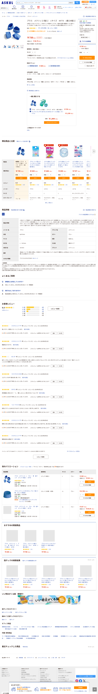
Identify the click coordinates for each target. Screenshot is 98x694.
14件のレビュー (5, 310)
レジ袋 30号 (54, 657)
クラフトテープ (30, 657)
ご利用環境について (45, 676)
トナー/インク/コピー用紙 (27, 626)
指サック (30, 12)
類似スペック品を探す (23, 141)
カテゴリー (4, 8)
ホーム (3, 12)
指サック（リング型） (39, 12)
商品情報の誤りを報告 (17, 210)
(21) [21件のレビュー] (31, 549)
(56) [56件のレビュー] (13, 584)
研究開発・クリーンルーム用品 (68, 636)
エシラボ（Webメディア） (64, 679)
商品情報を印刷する (89, 16)
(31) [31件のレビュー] (38, 184)
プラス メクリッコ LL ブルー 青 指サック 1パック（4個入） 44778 (26, 507)
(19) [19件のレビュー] (66, 184)
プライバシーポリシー (45, 674)
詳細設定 (71, 2)
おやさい (14, 389)
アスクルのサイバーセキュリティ (28, 680)
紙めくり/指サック (21, 12)
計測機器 (55, 636)
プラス (8, 16)
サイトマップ (43, 670)
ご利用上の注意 (44, 677)
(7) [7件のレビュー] (86, 584)
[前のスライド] (2, 573)
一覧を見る (25, 646)
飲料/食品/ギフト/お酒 (10, 629)
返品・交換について (6, 676)
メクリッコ (34, 16)
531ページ (35, 258)
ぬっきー (14, 356)
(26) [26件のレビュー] (52, 184)
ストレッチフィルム (42, 657)
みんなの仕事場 (62, 677)
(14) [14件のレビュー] (24, 184)
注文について (5, 670)
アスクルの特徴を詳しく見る (80, 691)
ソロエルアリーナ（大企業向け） (65, 673)
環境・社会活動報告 (26, 674)
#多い (28, 130)
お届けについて (6, 672)
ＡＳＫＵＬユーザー (17, 325)
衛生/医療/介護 (23, 629)
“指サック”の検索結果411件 (29, 560)
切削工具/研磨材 (46, 636)
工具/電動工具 (35, 636)
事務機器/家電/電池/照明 (61, 626)
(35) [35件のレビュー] (50, 549)
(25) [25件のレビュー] (23, 511)
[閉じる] (89, 682)
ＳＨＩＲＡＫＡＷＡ (17, 374)
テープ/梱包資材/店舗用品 (8, 636)
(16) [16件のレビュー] (68, 584)
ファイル (15, 626)
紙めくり (4, 619)
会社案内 (24, 670)
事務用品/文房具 (11, 12)
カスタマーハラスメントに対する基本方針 (28, 676)
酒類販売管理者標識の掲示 (46, 681)
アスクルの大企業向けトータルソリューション (65, 682)
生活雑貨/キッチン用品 (89, 626)
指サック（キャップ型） (21, 612)
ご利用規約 (43, 672)
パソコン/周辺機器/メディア (44, 626)
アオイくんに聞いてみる (86, 676)
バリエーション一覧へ (26, 466)
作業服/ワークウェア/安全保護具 (14, 638)
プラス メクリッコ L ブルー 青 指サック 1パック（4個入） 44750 (26, 476)
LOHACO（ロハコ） (63, 670)
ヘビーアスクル (16, 404)
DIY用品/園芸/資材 (30, 638)
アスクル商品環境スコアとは (87, 214)
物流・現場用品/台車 (23, 636)
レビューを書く (53, 28)
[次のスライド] (95, 573)
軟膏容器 (21, 657)
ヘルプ (93, 4)
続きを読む (27, 329)
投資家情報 (24, 672)
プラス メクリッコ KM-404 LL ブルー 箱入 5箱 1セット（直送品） (26, 491)
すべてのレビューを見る (73, 451)
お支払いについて (6, 674)
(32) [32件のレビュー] (23, 480)
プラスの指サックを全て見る (19, 16)
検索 (77, 2)
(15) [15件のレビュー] (81, 184)
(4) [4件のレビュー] (94, 184)
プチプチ (63, 657)
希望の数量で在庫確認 (85, 23)
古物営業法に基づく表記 (46, 679)
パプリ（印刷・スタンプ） (64, 675)
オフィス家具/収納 (75, 626)
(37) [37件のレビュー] (31, 584)
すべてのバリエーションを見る (65, 58)
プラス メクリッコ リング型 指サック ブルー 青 (56, 12)
